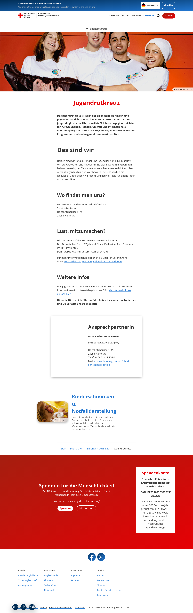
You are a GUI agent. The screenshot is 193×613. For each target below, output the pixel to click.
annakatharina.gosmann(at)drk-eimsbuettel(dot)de (93, 261)
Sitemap (101, 585)
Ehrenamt (48, 580)
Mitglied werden (51, 575)
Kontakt (101, 575)
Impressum (102, 595)
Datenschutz (103, 580)
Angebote (114, 15)
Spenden (169, 15)
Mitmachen (148, 15)
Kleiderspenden (25, 585)
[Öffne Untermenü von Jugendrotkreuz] (96, 24)
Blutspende (49, 590)
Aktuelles (136, 15)
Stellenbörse (50, 585)
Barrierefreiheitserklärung (109, 590)
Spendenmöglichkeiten (28, 575)
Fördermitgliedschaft (27, 580)
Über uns (125, 15)
